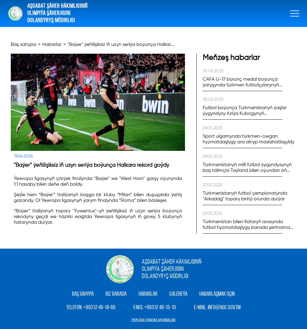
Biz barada (116, 294)
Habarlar (51, 44)
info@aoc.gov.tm (224, 308)
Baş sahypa (23, 44)
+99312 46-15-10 (160, 308)
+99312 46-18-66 (99, 308)
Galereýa (178, 294)
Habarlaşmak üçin (217, 294)
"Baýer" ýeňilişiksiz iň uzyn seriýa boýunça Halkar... (120, 44)
